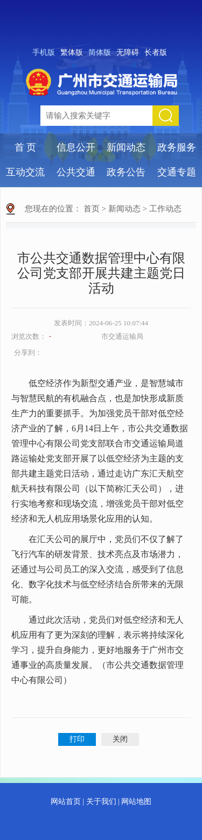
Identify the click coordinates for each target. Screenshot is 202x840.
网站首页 (66, 802)
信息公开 (76, 147)
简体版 (99, 52)
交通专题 (176, 172)
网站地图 (136, 802)
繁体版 (71, 52)
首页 (91, 208)
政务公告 (126, 172)
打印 (77, 739)
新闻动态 (126, 147)
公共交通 (76, 172)
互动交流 (25, 172)
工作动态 (165, 208)
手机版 (43, 52)
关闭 (120, 739)
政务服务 (176, 147)
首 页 (26, 147)
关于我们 (101, 802)
